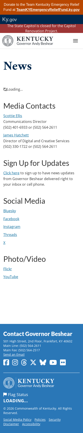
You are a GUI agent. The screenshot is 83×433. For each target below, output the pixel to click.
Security (55, 419)
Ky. (9, 19)
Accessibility (31, 424)
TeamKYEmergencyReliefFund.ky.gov (48, 10)
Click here (11, 173)
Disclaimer (11, 424)
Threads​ (10, 234)
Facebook (11, 218)
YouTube (10, 276)
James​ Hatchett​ (16, 135)
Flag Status (41, 398)
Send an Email (14, 354)
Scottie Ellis (12, 115)
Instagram (11, 226)
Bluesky (9, 210)
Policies (40, 419)
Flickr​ (7, 268)
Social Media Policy (17, 419)
